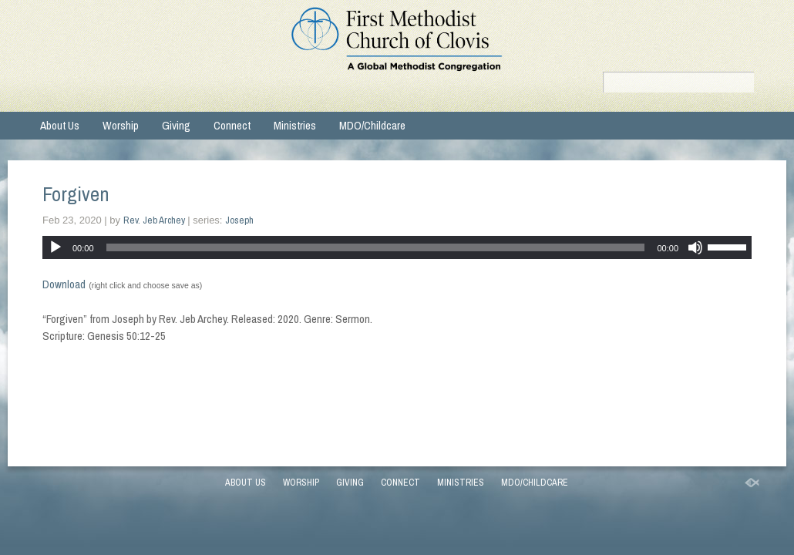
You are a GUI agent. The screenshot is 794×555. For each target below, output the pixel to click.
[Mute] (695, 247)
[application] (397, 247)
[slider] (375, 247)
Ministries (295, 125)
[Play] (55, 247)
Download (64, 284)
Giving (176, 125)
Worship (121, 125)
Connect (232, 125)
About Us (59, 125)
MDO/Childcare (372, 125)
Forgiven (75, 193)
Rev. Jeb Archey (154, 220)
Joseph (239, 220)
